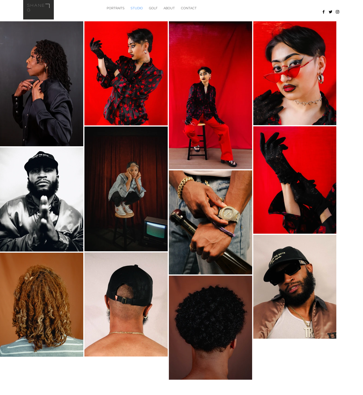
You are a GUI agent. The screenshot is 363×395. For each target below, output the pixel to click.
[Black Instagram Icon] (337, 12)
